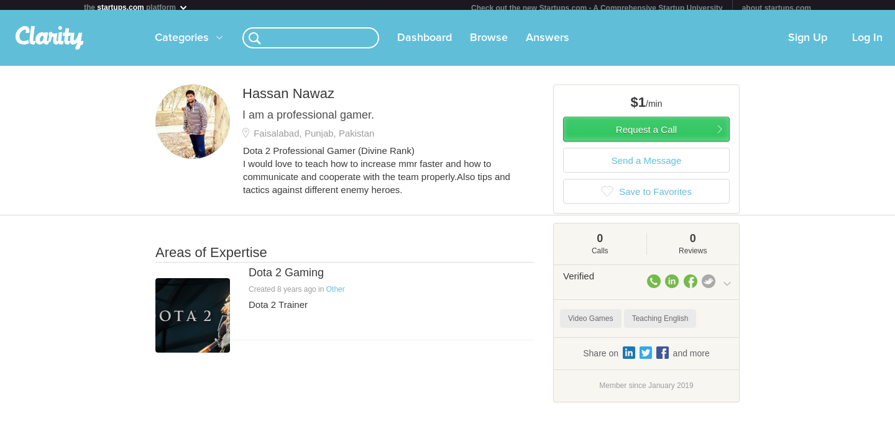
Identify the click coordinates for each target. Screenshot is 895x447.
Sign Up (807, 42)
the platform (136, 7)
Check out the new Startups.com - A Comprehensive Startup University (597, 8)
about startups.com (776, 8)
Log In (867, 42)
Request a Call (646, 134)
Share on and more (646, 357)
